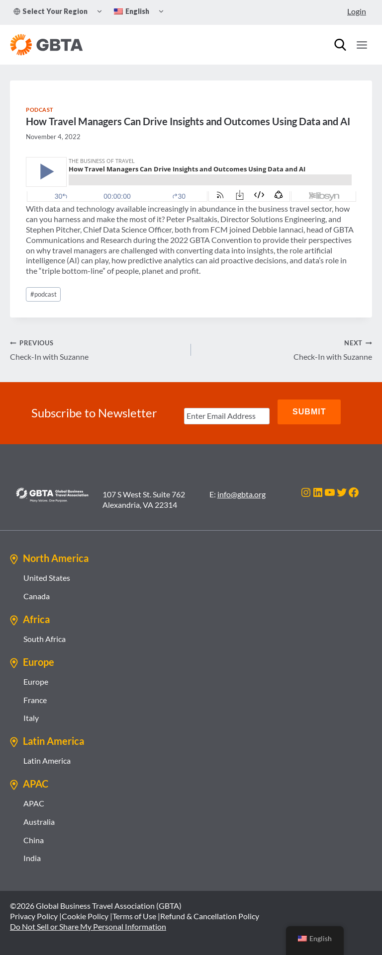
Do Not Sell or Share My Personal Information (88, 922)
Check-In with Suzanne (96, 349)
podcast (43, 294)
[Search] (340, 45)
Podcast (40, 109)
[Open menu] (361, 45)
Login (356, 11)
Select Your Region (50, 11)
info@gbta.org (241, 489)
